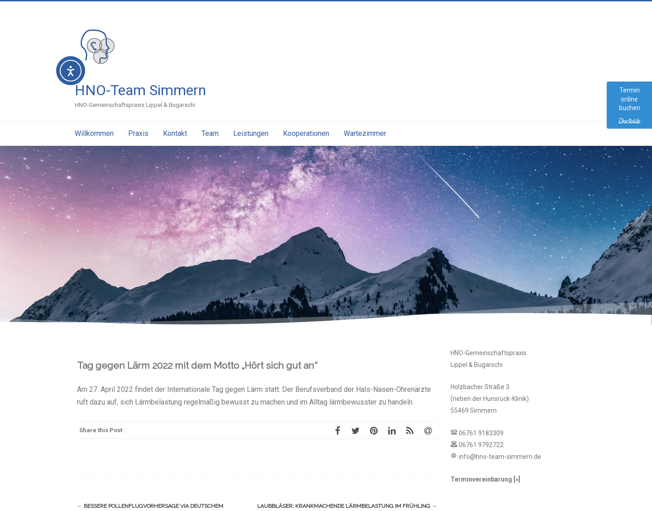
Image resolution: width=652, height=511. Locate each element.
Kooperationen (306, 133)
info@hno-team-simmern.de (500, 456)
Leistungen (250, 133)
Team (210, 133)
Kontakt (175, 133)
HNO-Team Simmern (140, 90)
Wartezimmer (365, 133)
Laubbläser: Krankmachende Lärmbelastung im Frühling (347, 506)
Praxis (138, 133)
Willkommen (94, 133)
